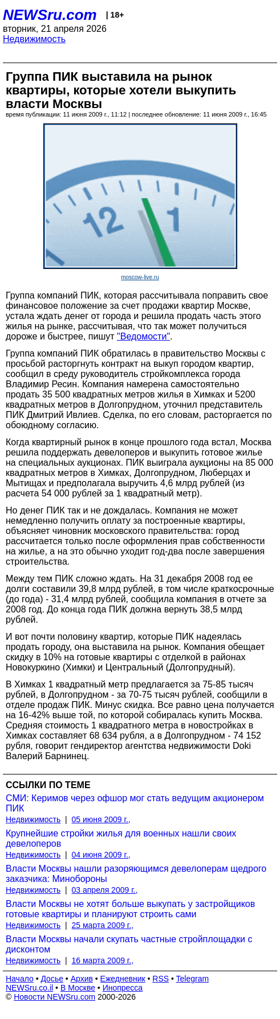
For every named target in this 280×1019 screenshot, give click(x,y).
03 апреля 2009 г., (105, 889)
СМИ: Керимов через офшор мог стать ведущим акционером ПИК (135, 803)
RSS (160, 978)
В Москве (77, 987)
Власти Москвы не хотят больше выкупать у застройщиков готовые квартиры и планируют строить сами (130, 909)
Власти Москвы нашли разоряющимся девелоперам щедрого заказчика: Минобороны (136, 874)
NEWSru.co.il (29, 987)
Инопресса (123, 987)
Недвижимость (34, 39)
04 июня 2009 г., (101, 854)
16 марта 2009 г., (103, 960)
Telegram (192, 978)
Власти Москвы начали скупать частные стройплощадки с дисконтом (129, 944)
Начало (20, 978)
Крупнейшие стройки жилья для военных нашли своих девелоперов (121, 838)
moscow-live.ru (140, 277)
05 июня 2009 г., (101, 819)
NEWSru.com (50, 14)
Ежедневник (122, 978)
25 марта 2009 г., (103, 925)
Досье (51, 978)
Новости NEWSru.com (54, 996)
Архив (82, 978)
